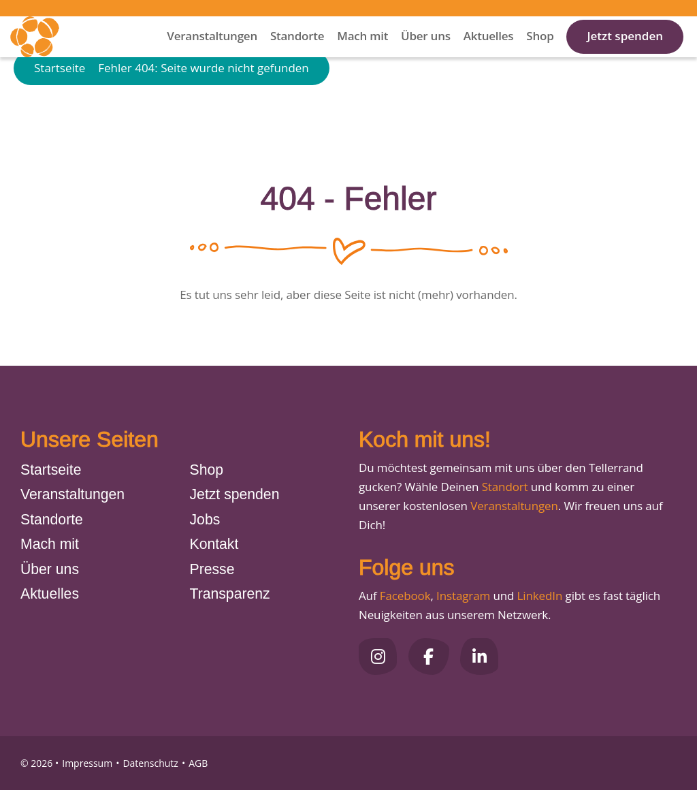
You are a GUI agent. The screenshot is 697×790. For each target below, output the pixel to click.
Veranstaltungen (212, 54)
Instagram (463, 595)
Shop (539, 54)
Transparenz (230, 593)
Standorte (297, 54)
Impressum (87, 763)
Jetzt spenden (625, 54)
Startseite (59, 110)
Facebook (405, 595)
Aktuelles (489, 54)
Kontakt (214, 544)
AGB (198, 763)
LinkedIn (538, 595)
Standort (505, 486)
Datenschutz (150, 763)
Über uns (426, 54)
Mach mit (362, 54)
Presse (212, 569)
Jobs (205, 519)
